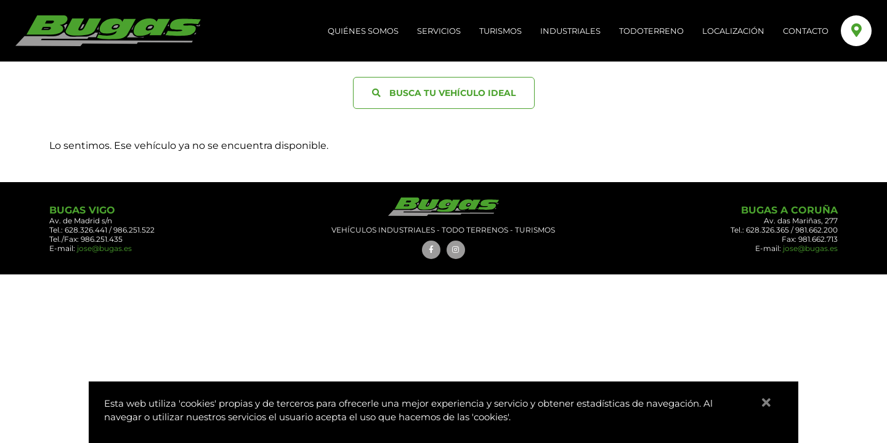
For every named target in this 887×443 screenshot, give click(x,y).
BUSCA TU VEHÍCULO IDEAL (444, 92)
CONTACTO (805, 31)
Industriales (570, 31)
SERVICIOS (439, 31)
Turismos (500, 31)
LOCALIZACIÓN (733, 31)
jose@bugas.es (104, 248)
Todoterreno (651, 31)
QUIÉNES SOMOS (363, 31)
